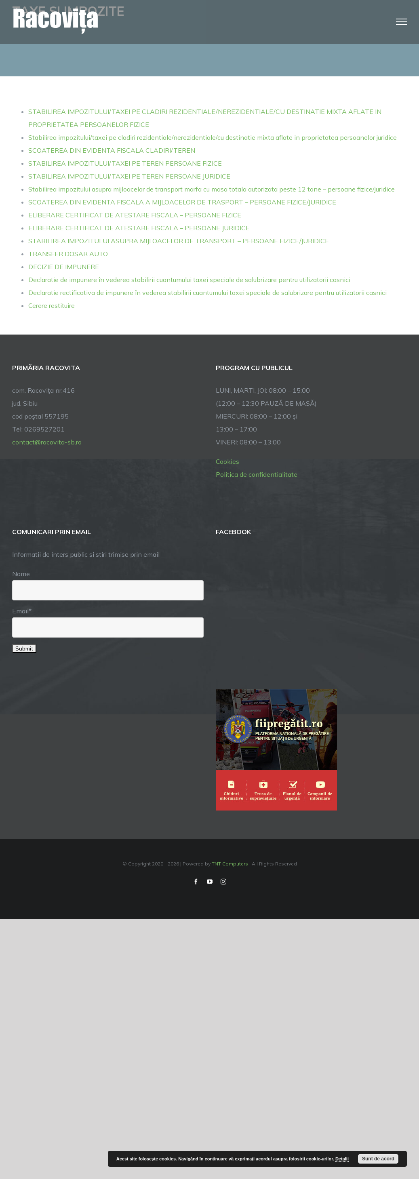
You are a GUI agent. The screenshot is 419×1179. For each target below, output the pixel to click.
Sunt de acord (378, 1159)
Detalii (342, 1158)
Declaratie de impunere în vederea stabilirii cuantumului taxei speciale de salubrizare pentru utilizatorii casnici (189, 280)
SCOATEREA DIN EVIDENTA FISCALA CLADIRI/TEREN (111, 150)
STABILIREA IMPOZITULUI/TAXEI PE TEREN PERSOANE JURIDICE (129, 176)
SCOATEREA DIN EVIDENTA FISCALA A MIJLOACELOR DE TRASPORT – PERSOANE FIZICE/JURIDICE (182, 202)
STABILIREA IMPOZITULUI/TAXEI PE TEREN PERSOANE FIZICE (125, 163)
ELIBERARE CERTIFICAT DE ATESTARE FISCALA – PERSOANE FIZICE (134, 215)
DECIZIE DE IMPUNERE (63, 267)
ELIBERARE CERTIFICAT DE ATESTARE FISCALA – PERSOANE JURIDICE (139, 228)
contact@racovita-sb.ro (47, 442)
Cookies (227, 461)
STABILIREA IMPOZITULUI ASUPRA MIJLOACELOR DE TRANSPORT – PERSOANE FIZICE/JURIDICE (178, 241)
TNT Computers (230, 864)
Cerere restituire (51, 305)
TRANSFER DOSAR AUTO (68, 254)
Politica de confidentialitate (256, 474)
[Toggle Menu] (401, 22)
